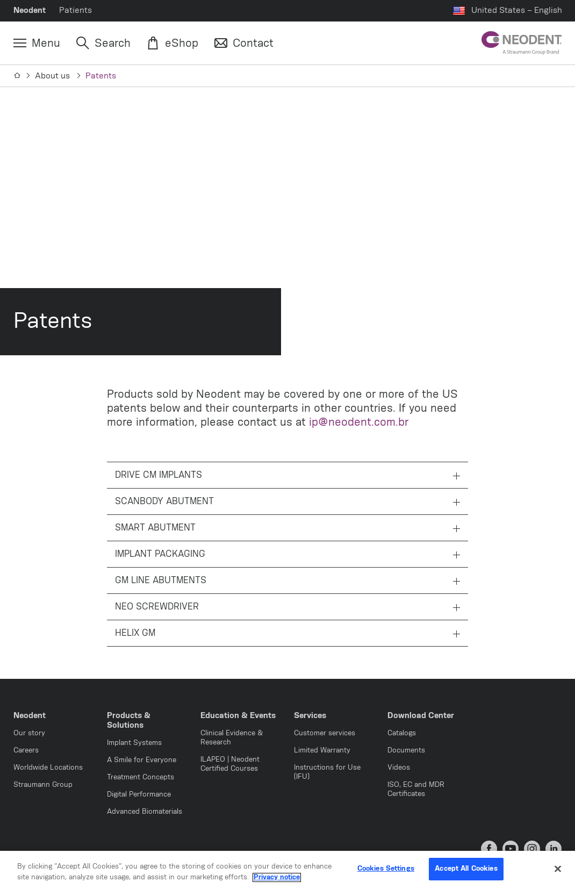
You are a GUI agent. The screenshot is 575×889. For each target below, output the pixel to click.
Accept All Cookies (466, 869)
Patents (100, 76)
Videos (398, 767)
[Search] (103, 43)
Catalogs (401, 733)
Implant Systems (134, 743)
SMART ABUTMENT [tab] (287, 528)
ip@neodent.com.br (358, 422)
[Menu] (36, 43)
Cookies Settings (385, 869)
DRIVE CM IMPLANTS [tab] (287, 475)
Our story (29, 733)
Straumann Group (43, 785)
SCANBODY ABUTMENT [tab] (287, 502)
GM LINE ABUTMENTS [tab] (287, 581)
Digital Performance (139, 794)
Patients (75, 10)
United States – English (516, 10)
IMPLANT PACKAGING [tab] (287, 554)
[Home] (17, 75)
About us (53, 76)
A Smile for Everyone (141, 760)
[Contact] (244, 43)
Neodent (29, 10)
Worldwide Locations (48, 767)
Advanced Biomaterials (144, 811)
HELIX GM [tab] (287, 633)
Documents (406, 750)
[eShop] (172, 43)
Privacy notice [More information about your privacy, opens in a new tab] (277, 877)
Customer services (324, 733)
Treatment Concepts (140, 777)
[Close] (558, 869)
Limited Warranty (322, 750)
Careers (26, 750)
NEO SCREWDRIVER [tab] (287, 607)
